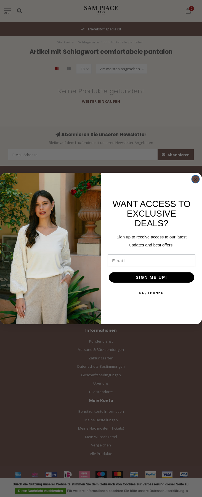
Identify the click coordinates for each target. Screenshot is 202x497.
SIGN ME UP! (151, 277)
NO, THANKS (151, 292)
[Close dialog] (195, 179)
